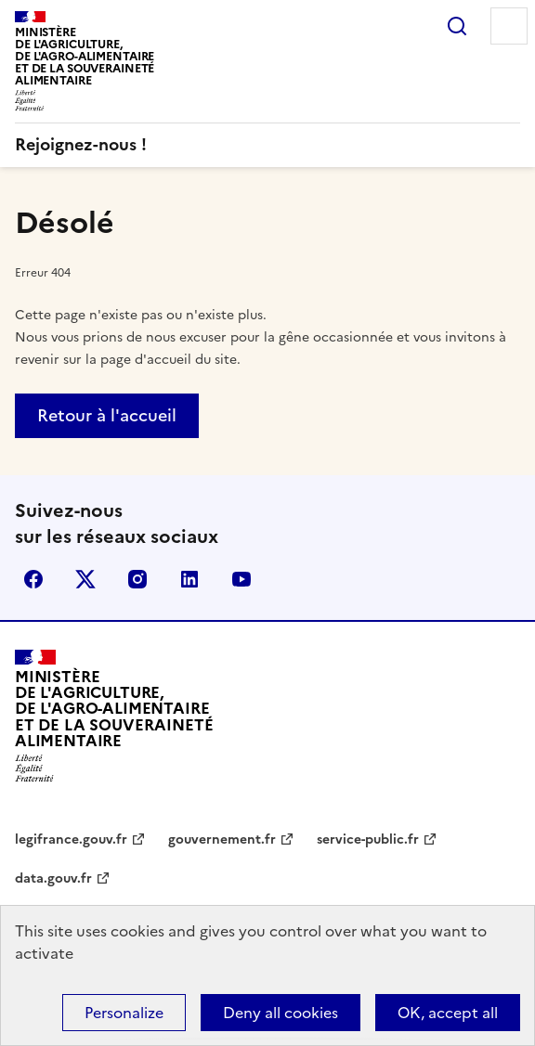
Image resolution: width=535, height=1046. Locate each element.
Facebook (33, 579)
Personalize (124, 1012)
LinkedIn (189, 579)
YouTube (241, 579)
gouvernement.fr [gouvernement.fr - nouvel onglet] (222, 839)
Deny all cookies (280, 1012)
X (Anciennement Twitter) (85, 579)
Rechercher (457, 26)
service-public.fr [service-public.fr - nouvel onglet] (368, 839)
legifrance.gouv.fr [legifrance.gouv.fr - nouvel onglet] (71, 839)
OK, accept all (448, 1012)
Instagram (137, 579)
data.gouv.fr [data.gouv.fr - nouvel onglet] (53, 878)
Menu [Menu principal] (509, 26)
